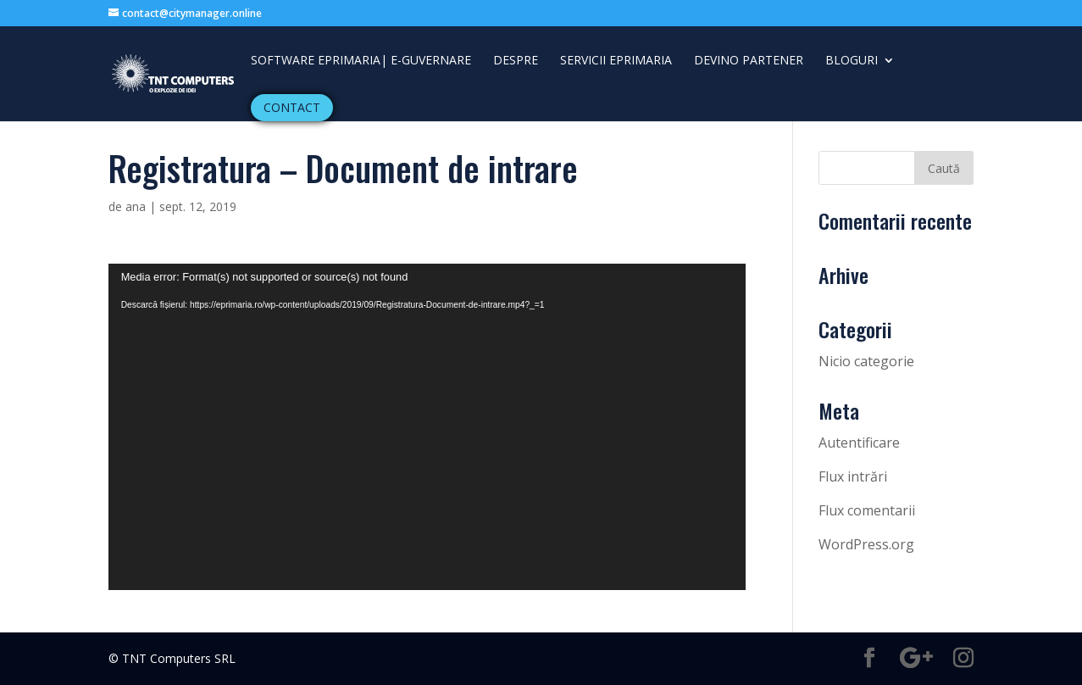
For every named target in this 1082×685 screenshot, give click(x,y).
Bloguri (851, 61)
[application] (427, 427)
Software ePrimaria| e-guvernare (361, 61)
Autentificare (859, 442)
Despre (515, 61)
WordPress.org (866, 544)
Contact (292, 107)
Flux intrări (852, 476)
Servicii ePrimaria (616, 61)
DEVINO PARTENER (748, 61)
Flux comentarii (866, 510)
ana (135, 206)
